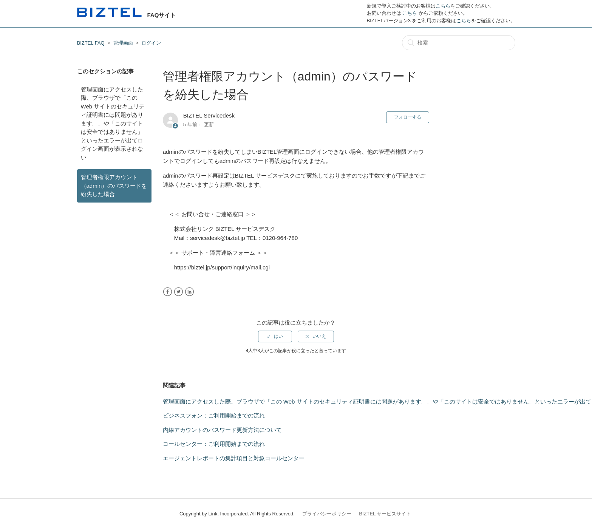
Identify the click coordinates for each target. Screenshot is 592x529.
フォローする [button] (407, 117)
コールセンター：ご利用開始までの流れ (214, 444)
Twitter (178, 292)
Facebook (167, 292)
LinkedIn (189, 292)
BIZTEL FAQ (91, 43)
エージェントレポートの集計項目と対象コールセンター (234, 458)
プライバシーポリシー (326, 514)
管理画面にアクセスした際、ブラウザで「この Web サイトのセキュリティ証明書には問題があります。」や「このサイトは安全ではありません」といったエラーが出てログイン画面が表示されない (113, 123)
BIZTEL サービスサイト (385, 514)
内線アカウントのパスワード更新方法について (222, 430)
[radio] (275, 336)
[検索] (458, 42)
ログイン (151, 43)
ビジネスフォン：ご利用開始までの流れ (214, 415)
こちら (443, 6)
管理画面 (123, 43)
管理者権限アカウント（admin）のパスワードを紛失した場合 (114, 185)
